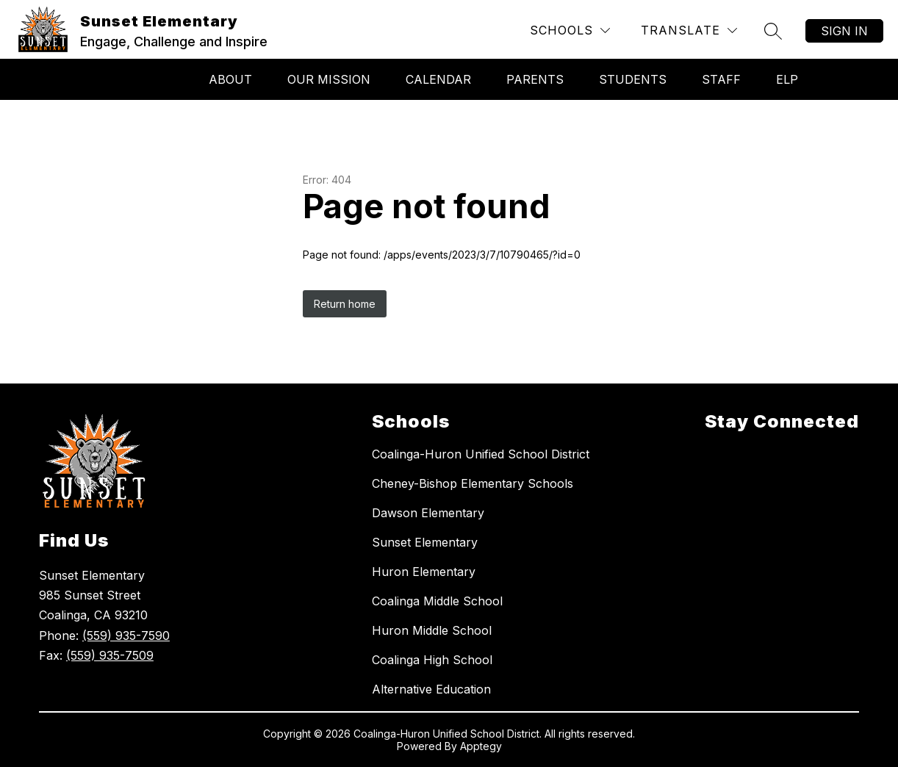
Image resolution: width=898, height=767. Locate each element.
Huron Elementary (423, 571)
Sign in (844, 31)
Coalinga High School (432, 659)
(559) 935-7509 (110, 655)
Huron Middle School (432, 630)
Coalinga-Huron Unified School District (480, 454)
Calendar (438, 79)
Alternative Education (431, 689)
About (230, 79)
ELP (787, 79)
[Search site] (773, 31)
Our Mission (328, 79)
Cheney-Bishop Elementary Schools (472, 483)
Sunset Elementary (425, 542)
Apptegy (481, 746)
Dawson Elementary (428, 512)
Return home (345, 304)
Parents (535, 79)
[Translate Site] (689, 30)
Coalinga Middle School (437, 601)
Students (633, 79)
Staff (721, 79)
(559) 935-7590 (126, 635)
